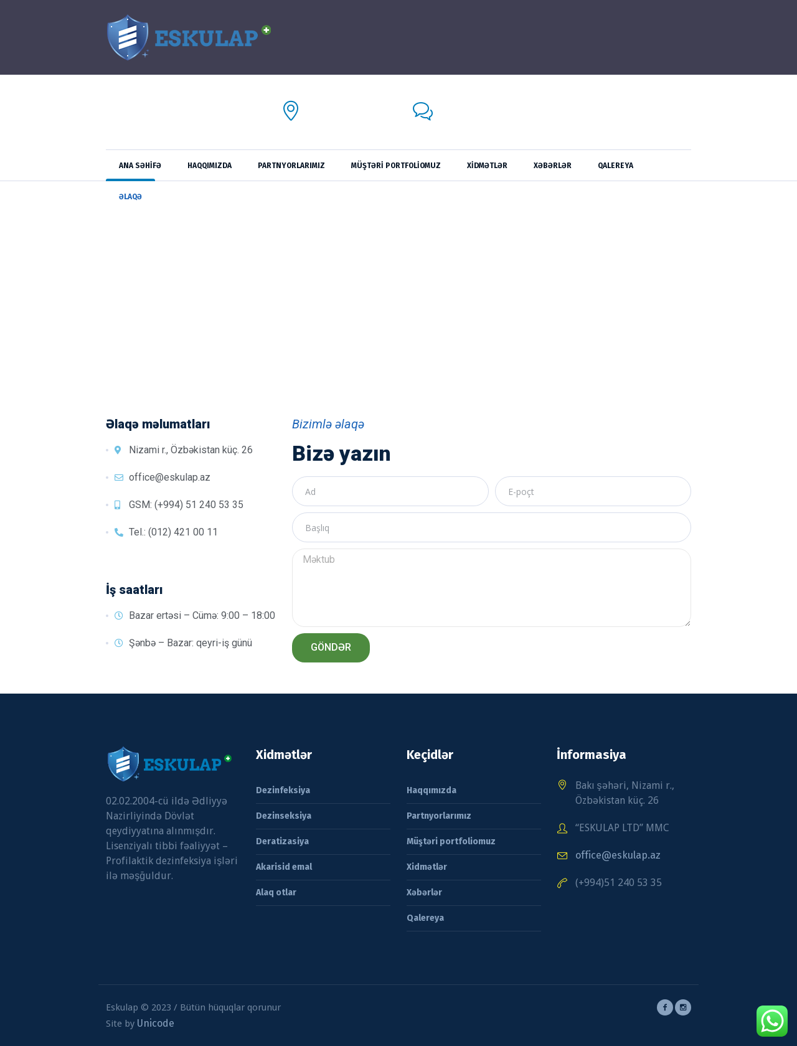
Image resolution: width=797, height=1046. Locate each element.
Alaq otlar (276, 892)
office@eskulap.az (480, 120)
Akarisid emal (284, 867)
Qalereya (425, 918)
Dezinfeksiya (283, 790)
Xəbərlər (424, 892)
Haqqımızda (431, 790)
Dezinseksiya (283, 816)
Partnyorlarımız (439, 816)
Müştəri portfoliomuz (451, 841)
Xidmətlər (427, 867)
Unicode (155, 1023)
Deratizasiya (282, 841)
